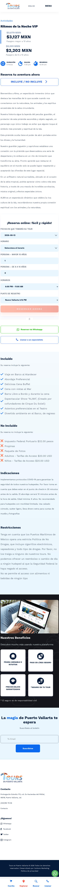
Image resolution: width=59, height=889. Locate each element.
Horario (5, 241)
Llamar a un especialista (29, 340)
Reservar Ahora (29, 309)
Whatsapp (6, 824)
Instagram (6, 840)
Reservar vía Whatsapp (29, 329)
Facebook (6, 829)
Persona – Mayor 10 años (14, 254)
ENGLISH (31, 6)
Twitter (5, 834)
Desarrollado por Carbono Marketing (34, 868)
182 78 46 (6, 803)
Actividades (7, 20)
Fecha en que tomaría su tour (16, 229)
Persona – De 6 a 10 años (13, 267)
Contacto (4, 808)
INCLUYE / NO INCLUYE (29, 82)
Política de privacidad (29, 871)
